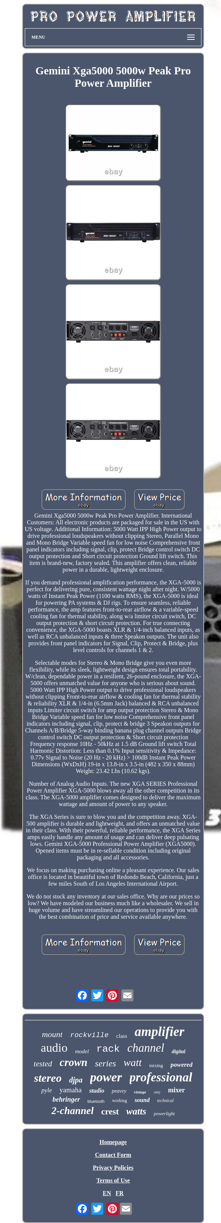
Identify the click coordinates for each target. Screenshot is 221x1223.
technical (165, 1100)
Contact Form (113, 1155)
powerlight (164, 1113)
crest (110, 1111)
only (157, 1092)
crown (74, 1062)
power (106, 1077)
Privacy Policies (113, 1167)
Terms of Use (113, 1180)
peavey (119, 1091)
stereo (48, 1078)
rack (108, 1049)
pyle (46, 1090)
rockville (89, 1035)
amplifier (159, 1031)
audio (54, 1047)
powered (182, 1064)
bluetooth (96, 1101)
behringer (66, 1099)
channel (145, 1047)
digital (179, 1051)
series (105, 1063)
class (121, 1036)
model (82, 1051)
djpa (76, 1080)
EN (107, 1193)
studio (96, 1090)
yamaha (70, 1090)
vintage (140, 1092)
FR (119, 1193)
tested (43, 1063)
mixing (156, 1065)
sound (142, 1100)
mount (52, 1034)
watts (136, 1111)
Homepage (113, 1142)
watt (133, 1062)
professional (161, 1077)
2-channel (72, 1110)
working (119, 1100)
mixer (176, 1090)
